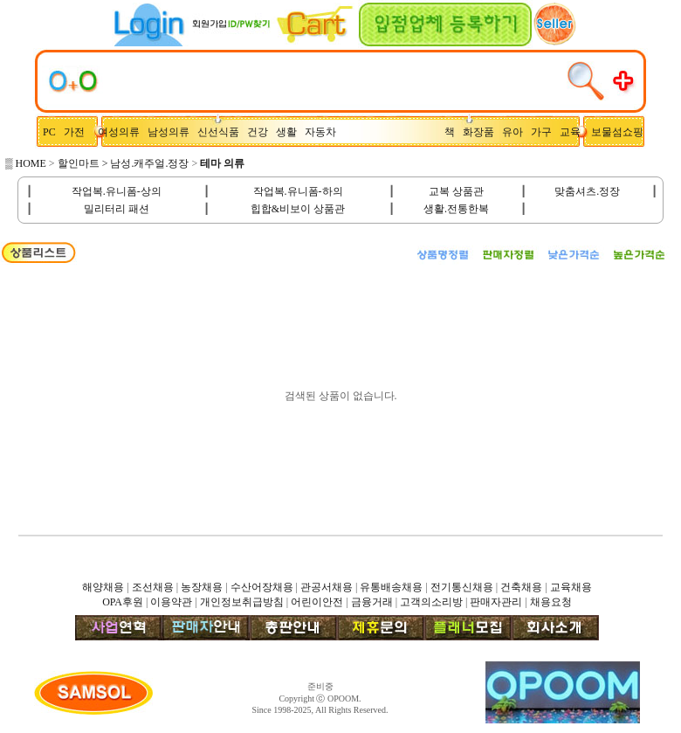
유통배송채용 (391, 587)
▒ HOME (25, 163)
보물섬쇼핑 (617, 132)
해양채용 (103, 587)
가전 (78, 132)
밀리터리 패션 (116, 209)
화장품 (482, 132)
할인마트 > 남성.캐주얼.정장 (123, 163)
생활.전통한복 (456, 209)
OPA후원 (122, 602)
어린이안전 (317, 602)
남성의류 (172, 132)
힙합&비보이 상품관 (298, 209)
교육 (574, 132)
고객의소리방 (431, 602)
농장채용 (202, 587)
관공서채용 (326, 587)
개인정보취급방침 (242, 602)
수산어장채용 (261, 587)
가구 (544, 132)
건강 (261, 132)
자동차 (323, 132)
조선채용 (153, 587)
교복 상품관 (456, 191)
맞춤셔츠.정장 (587, 191)
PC (51, 132)
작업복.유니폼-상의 (117, 191)
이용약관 (171, 602)
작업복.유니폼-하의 (298, 191)
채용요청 (551, 602)
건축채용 (521, 587)
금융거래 (372, 602)
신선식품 (220, 132)
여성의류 (120, 132)
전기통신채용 (461, 587)
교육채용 (571, 587)
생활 (290, 132)
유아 (516, 132)
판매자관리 (496, 602)
